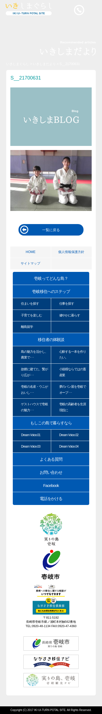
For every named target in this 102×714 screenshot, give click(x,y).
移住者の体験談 (51, 339)
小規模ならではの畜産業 (72, 372)
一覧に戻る (51, 230)
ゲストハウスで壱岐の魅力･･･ (34, 407)
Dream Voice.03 (30, 446)
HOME (30, 252)
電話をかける (51, 498)
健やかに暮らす (69, 315)
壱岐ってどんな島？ (51, 278)
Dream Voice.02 (69, 435)
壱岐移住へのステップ (51, 291)
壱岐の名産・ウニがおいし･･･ (34, 390)
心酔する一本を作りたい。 (72, 355)
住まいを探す (30, 303)
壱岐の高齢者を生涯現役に (72, 407)
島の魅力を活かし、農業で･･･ (34, 355)
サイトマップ (30, 263)
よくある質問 (51, 459)
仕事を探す (66, 303)
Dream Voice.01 (30, 435)
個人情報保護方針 (71, 252)
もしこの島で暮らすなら (51, 423)
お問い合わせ (51, 472)
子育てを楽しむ (31, 315)
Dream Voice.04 (69, 446)
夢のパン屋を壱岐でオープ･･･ (72, 390)
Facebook (51, 485)
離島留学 (27, 327)
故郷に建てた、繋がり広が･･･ (34, 372)
